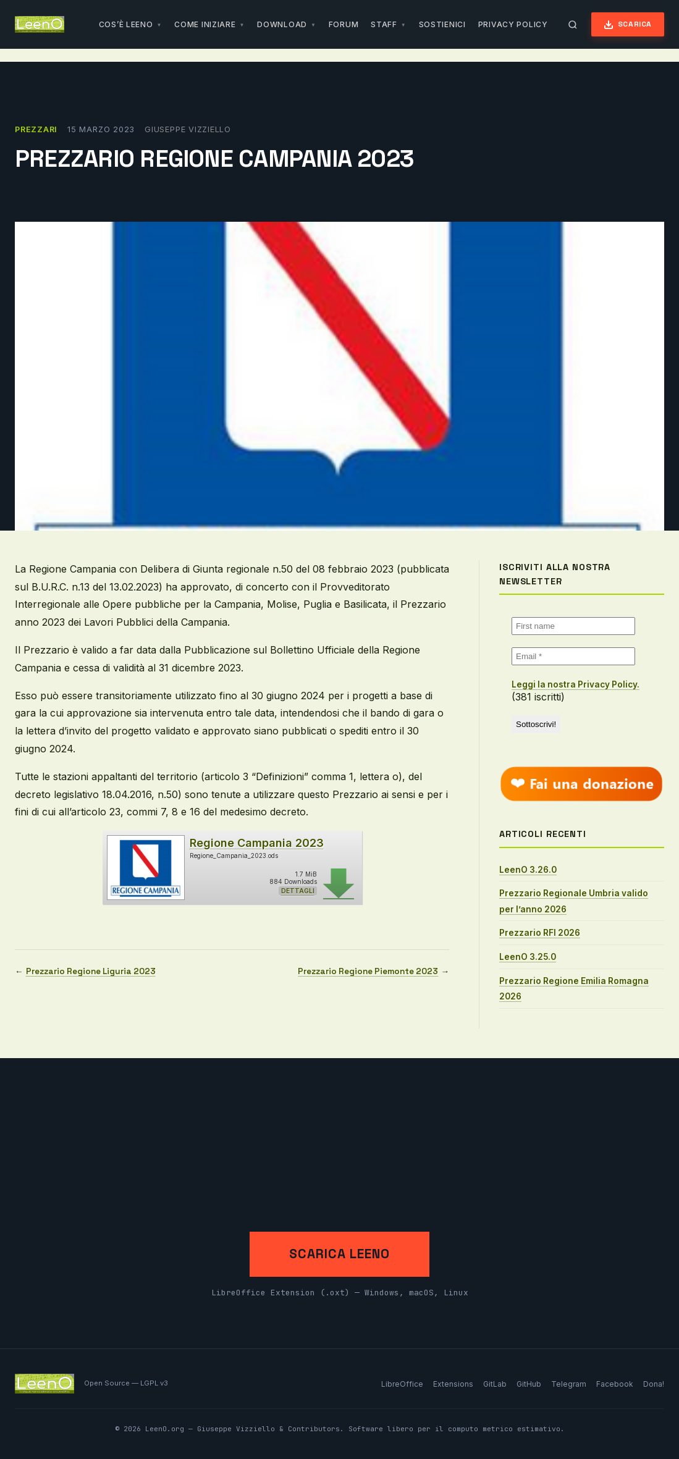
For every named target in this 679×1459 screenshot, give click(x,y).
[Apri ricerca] (572, 24)
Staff (384, 24)
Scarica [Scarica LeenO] (628, 24)
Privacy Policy (513, 24)
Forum (344, 24)
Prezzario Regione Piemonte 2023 (368, 971)
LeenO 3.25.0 (527, 957)
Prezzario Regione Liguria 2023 (91, 971)
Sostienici (442, 24)
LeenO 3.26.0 (528, 870)
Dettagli (297, 890)
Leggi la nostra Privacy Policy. (575, 684)
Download (282, 24)
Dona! (653, 1384)
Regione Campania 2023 (257, 842)
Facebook (614, 1384)
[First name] (573, 626)
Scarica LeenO (339, 1254)
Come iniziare (204, 24)
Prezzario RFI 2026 (539, 933)
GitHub (529, 1384)
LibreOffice (402, 1384)
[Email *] (573, 656)
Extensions (453, 1384)
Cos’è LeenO (126, 24)
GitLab (495, 1384)
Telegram (568, 1384)
